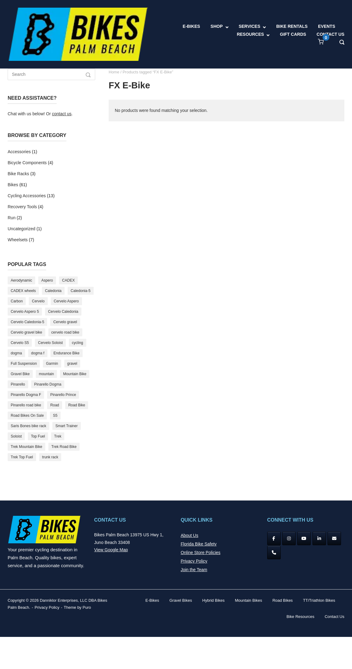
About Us (189, 535)
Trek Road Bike (64, 447)
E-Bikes (152, 600)
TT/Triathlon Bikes (319, 600)
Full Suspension (24, 363)
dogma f (37, 353)
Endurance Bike (67, 353)
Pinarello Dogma (48, 384)
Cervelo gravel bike (26, 332)
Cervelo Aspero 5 (25, 311)
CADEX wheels (23, 291)
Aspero (47, 280)
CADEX (68, 280)
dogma (16, 353)
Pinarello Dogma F (26, 395)
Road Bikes (282, 600)
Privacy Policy (194, 561)
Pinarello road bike (26, 405)
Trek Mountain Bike (26, 447)
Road (54, 405)
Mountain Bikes (248, 600)
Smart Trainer (66, 426)
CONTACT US (330, 34)
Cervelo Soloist (50, 343)
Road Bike (76, 405)
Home (114, 72)
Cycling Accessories (27, 195)
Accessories (19, 151)
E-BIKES (191, 26)
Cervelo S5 (20, 343)
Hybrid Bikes (213, 600)
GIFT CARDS (293, 34)
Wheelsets (18, 239)
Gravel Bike (20, 374)
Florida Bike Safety (199, 543)
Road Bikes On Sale (27, 415)
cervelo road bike (65, 332)
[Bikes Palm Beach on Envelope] (334, 538)
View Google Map (111, 549)
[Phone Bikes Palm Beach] (274, 552)
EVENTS (326, 26)
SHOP (217, 26)
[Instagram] (289, 538)
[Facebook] (274, 538)
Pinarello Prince (63, 395)
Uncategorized (21, 228)
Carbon (17, 301)
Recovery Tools (22, 206)
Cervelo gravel (65, 322)
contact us (62, 113)
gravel (72, 363)
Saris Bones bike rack (28, 426)
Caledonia (53, 291)
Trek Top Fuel (22, 457)
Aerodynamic (21, 280)
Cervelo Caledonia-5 (27, 322)
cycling (77, 343)
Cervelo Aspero (66, 301)
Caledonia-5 (81, 291)
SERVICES (249, 26)
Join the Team (194, 569)
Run (12, 217)
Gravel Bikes (180, 600)
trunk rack (50, 457)
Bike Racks (18, 173)
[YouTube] (304, 538)
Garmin (52, 363)
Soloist (16, 436)
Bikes (13, 184)
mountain (46, 374)
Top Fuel (38, 436)
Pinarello (18, 384)
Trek (58, 436)
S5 (55, 415)
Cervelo (38, 301)
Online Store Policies (200, 552)
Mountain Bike (74, 374)
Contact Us (334, 616)
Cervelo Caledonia (63, 311)
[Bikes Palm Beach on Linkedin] (319, 538)
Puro (87, 607)
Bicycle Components (27, 162)
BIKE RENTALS (291, 26)
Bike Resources (300, 616)
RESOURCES (250, 34)
